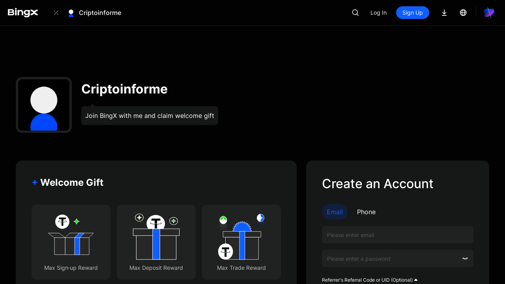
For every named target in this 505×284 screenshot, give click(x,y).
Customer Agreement (435, 208)
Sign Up (439, 12)
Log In (405, 12)
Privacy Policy (362, 214)
